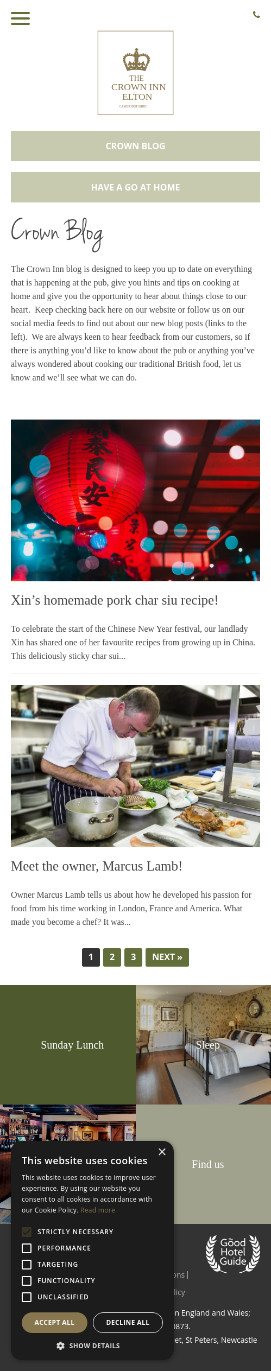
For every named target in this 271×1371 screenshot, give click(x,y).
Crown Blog (135, 146)
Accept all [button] (55, 1322)
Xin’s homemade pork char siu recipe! (115, 600)
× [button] (161, 1152)
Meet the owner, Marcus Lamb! (96, 866)
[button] (92, 1344)
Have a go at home (135, 187)
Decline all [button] (128, 1322)
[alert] (92, 1250)
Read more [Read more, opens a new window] (97, 1210)
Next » (167, 957)
